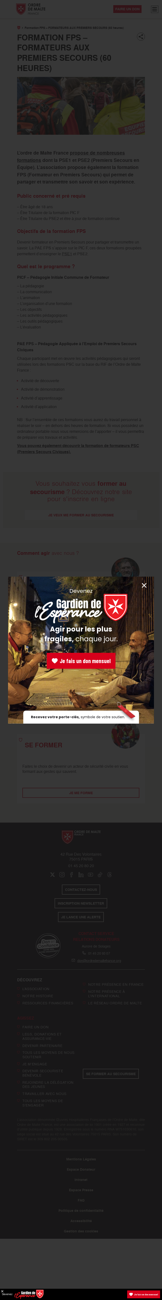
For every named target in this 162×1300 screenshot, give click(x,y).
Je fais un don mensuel (81, 660)
